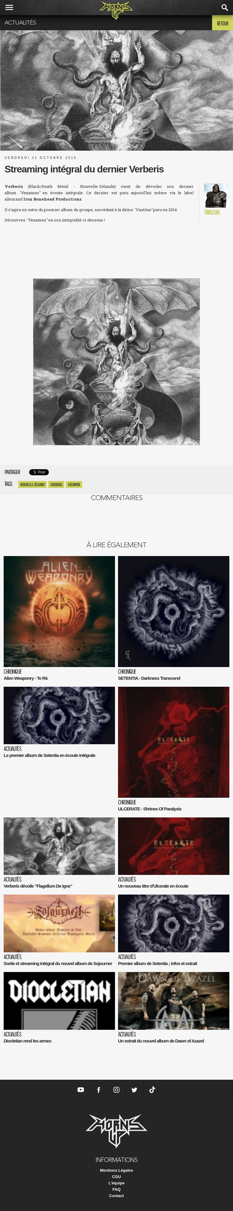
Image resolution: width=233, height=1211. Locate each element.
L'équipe (117, 1183)
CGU (116, 1176)
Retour (222, 23)
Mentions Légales (116, 1170)
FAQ (117, 1189)
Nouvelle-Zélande (32, 484)
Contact (116, 1195)
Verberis (56, 484)
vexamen (74, 484)
